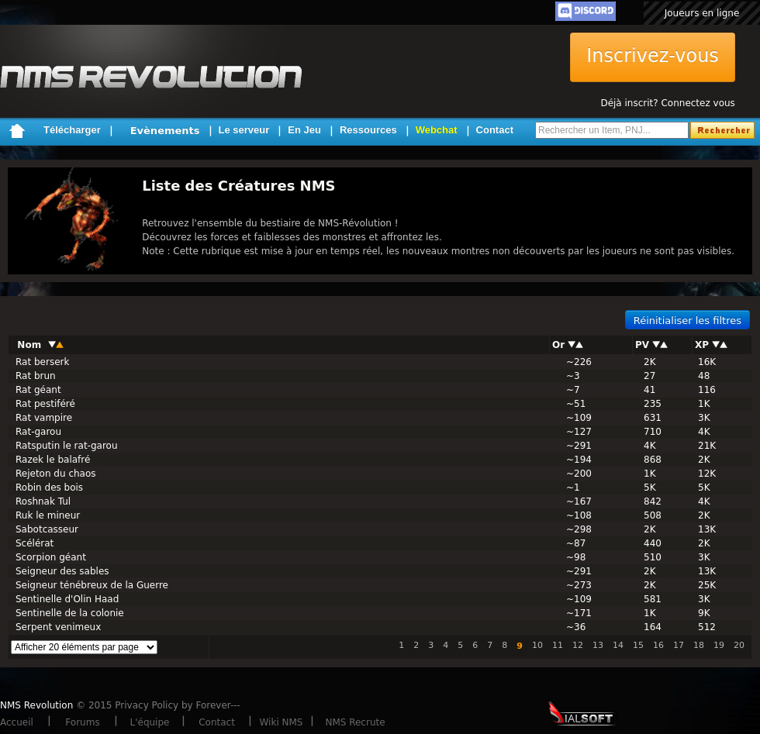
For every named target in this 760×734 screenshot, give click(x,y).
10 (537, 645)
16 (658, 645)
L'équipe (150, 722)
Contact (494, 130)
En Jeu (304, 130)
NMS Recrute (355, 722)
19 (718, 645)
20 (739, 645)
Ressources (368, 130)
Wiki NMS (281, 722)
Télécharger (72, 130)
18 (698, 645)
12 (577, 645)
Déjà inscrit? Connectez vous (667, 103)
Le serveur (244, 130)
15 (638, 645)
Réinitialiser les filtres (687, 320)
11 (557, 645)
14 (618, 645)
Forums (82, 722)
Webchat (437, 130)
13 (597, 645)
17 (678, 645)
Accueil (16, 722)
